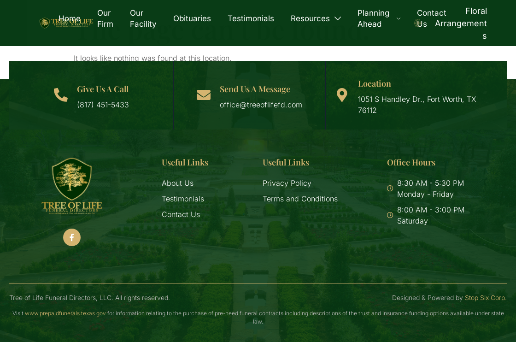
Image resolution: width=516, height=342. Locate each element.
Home (70, 18)
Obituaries (192, 18)
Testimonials (251, 18)
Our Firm (105, 18)
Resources (316, 18)
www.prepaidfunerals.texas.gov (65, 313)
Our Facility (143, 18)
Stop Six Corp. (486, 297)
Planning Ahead (379, 18)
